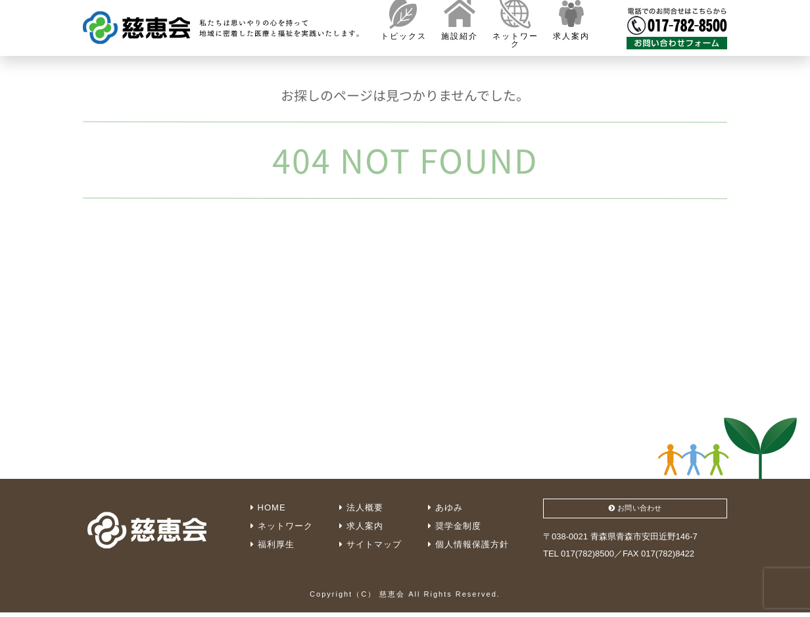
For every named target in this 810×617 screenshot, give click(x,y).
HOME (268, 507)
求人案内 (361, 526)
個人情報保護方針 (468, 544)
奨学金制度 (454, 526)
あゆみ (445, 507)
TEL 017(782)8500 (578, 557)
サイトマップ (370, 544)
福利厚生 (272, 544)
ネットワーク (281, 526)
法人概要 (361, 507)
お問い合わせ (635, 510)
